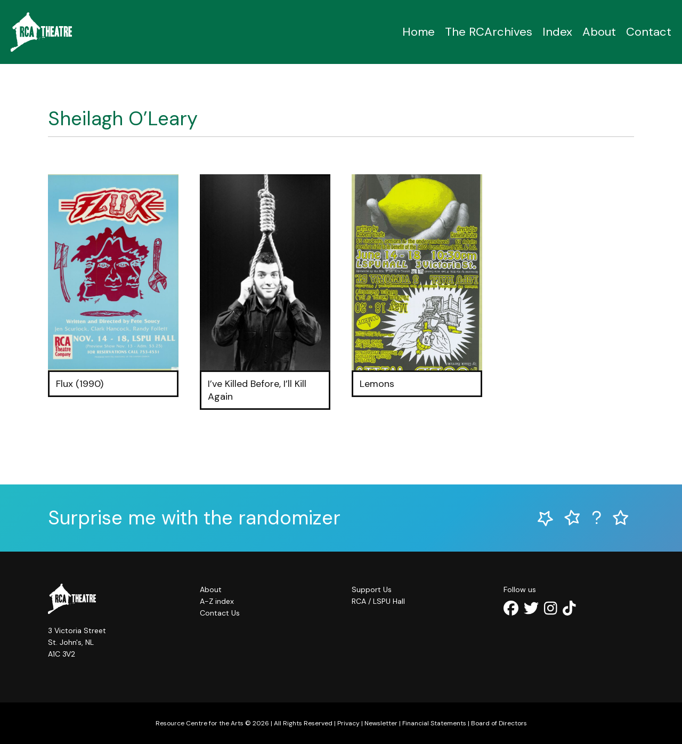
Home (418, 31)
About (599, 31)
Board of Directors (499, 723)
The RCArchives (488, 31)
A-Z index (217, 601)
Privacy (348, 723)
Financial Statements (434, 723)
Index (557, 31)
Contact (648, 31)
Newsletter (380, 723)
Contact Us (220, 613)
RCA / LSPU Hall (378, 601)
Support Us (372, 589)
